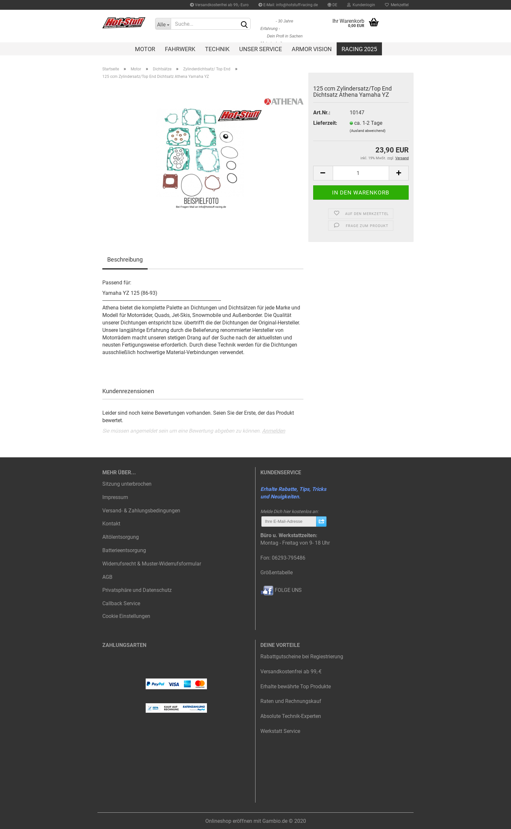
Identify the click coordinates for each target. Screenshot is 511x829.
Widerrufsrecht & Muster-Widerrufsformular (151, 564)
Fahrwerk (180, 49)
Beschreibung (125, 259)
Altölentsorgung (120, 537)
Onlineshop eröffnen (228, 821)
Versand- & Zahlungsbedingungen (141, 510)
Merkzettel (397, 5)
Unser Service (260, 49)
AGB (107, 577)
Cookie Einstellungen (126, 616)
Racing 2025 (359, 49)
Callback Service (121, 603)
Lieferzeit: (325, 123)
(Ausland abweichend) (368, 131)
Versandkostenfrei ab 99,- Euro (219, 5)
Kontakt (111, 524)
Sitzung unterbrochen (127, 484)
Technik (217, 49)
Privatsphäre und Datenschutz (137, 590)
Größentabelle (276, 572)
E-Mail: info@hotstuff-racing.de (288, 5)
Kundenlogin (361, 5)
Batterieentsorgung (124, 550)
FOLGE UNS (281, 590)
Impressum (115, 497)
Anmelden (273, 431)
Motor (145, 49)
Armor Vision (312, 49)
